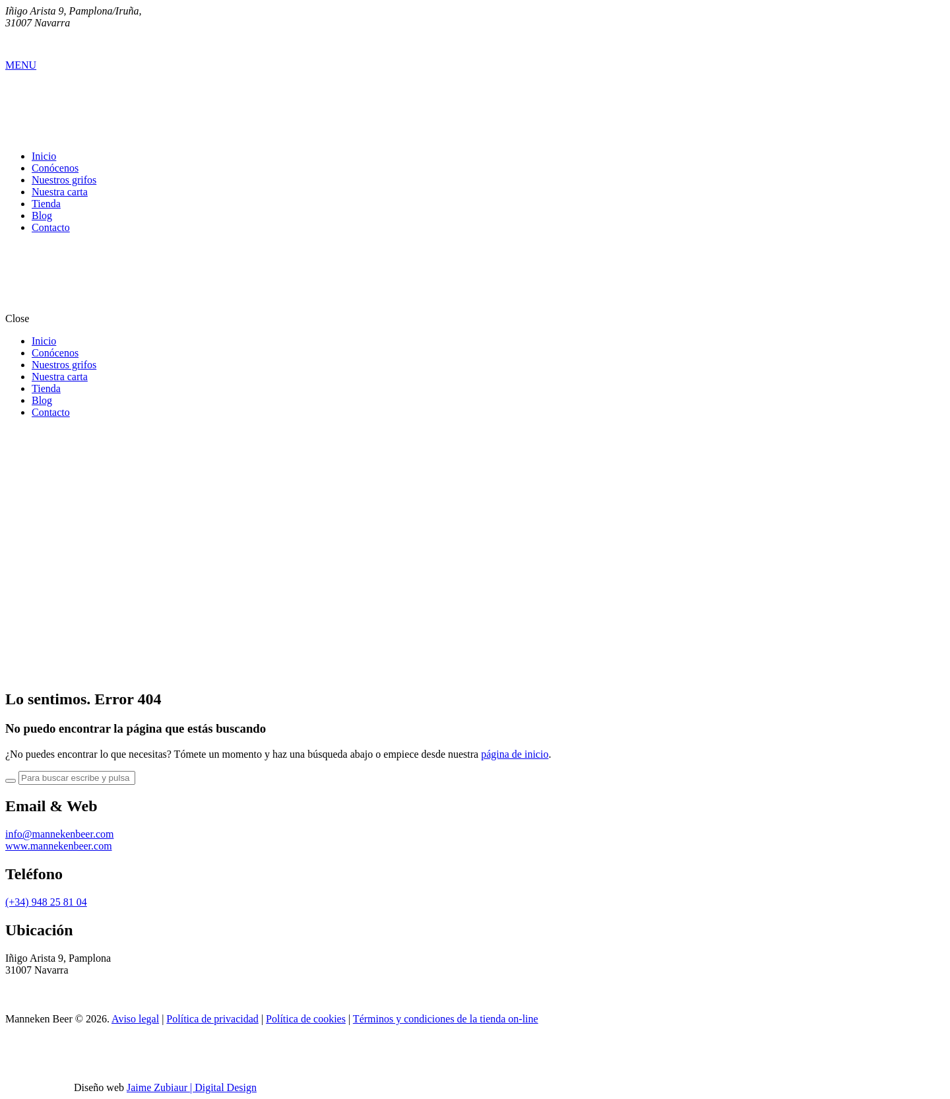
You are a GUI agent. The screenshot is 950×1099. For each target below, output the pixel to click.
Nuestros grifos (64, 179)
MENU (20, 65)
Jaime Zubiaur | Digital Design (192, 1087)
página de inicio (514, 754)
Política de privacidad (212, 1018)
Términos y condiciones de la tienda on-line (445, 1018)
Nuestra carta (60, 191)
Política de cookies (306, 1018)
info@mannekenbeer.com (59, 834)
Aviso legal (135, 1018)
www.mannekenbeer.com (58, 845)
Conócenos (55, 168)
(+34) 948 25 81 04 (46, 902)
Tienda (46, 203)
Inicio (44, 156)
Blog (42, 215)
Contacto (51, 227)
